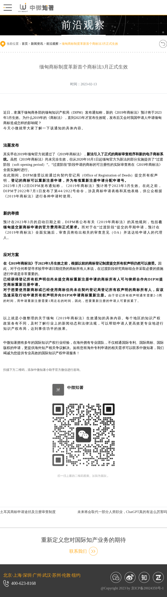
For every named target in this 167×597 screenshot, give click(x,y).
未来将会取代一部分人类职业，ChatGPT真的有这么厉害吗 (122, 512)
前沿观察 (52, 43)
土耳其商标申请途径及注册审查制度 (28, 512)
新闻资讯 (37, 43)
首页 (25, 43)
